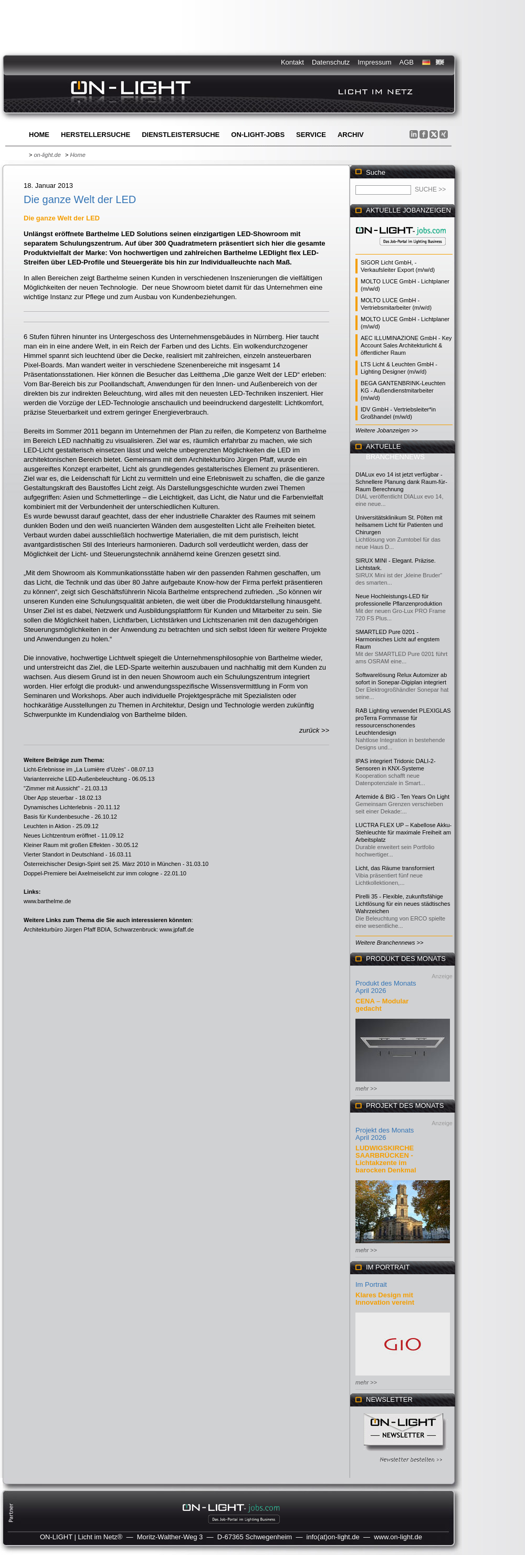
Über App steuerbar (49, 798)
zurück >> (314, 730)
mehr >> (366, 1088)
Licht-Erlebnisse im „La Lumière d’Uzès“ (75, 769)
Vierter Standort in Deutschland (64, 854)
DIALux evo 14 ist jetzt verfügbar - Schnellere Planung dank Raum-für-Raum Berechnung (401, 481)
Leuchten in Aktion (47, 826)
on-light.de (47, 155)
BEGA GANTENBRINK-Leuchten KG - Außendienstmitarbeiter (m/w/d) (403, 390)
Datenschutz (331, 62)
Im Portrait (371, 1284)
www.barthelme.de (47, 901)
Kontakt (292, 62)
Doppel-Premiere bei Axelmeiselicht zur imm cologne (91, 873)
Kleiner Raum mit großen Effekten (67, 845)
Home (39, 135)
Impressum (374, 62)
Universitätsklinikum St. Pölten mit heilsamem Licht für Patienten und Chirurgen (399, 524)
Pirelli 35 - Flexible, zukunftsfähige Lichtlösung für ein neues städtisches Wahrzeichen (402, 903)
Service (311, 135)
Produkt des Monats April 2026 (385, 987)
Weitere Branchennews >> (389, 942)
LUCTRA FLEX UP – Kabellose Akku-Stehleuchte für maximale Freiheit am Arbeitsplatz (403, 832)
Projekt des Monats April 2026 (384, 1133)
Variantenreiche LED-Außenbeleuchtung (75, 779)
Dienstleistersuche (180, 135)
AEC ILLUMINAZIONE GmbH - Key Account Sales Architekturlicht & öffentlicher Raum (406, 345)
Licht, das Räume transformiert (394, 868)
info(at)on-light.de (333, 1537)
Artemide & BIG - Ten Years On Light (402, 797)
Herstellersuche (95, 135)
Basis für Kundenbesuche (56, 816)
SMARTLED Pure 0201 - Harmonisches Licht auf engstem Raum (397, 639)
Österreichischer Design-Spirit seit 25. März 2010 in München (102, 864)
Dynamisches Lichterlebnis (58, 807)
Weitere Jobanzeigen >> (386, 430)
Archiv (351, 135)
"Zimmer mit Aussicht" (52, 788)
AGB (407, 62)
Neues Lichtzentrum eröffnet (60, 835)
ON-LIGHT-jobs (258, 135)
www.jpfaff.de (177, 929)
